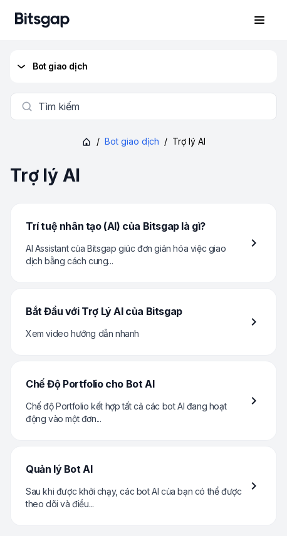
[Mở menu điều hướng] (259, 20)
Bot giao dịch (51, 66)
